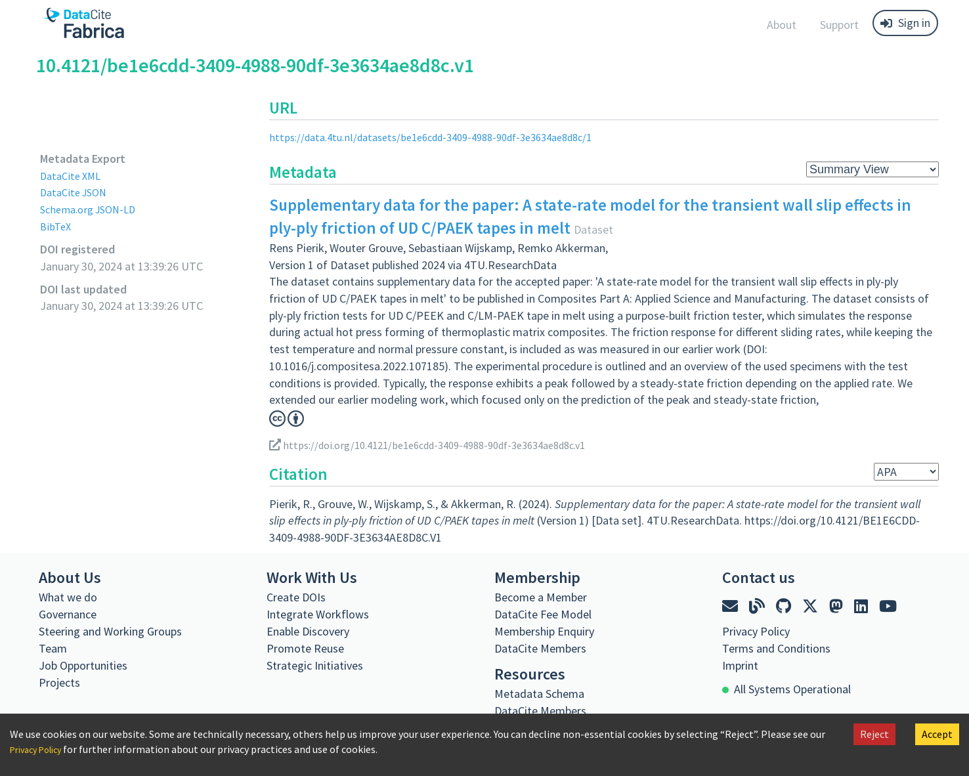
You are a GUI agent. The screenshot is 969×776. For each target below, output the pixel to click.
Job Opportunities (83, 665)
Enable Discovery (308, 631)
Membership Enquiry (544, 631)
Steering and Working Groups (110, 631)
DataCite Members (540, 648)
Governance (68, 614)
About (781, 24)
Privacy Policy (41, 749)
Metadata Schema (539, 693)
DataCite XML (73, 175)
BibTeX (57, 226)
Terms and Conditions (776, 648)
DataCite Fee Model (543, 614)
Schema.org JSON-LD (93, 209)
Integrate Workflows (318, 614)
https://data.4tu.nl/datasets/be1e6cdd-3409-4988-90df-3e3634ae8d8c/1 (446, 136)
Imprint (740, 665)
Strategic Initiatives (315, 665)
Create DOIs (296, 597)
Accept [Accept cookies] (937, 734)
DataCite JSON (77, 192)
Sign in (905, 22)
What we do (68, 597)
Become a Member (540, 597)
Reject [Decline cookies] (874, 734)
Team (53, 648)
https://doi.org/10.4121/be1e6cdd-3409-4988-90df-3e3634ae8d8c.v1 (444, 444)
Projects (59, 682)
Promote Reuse (305, 648)
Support (839, 24)
